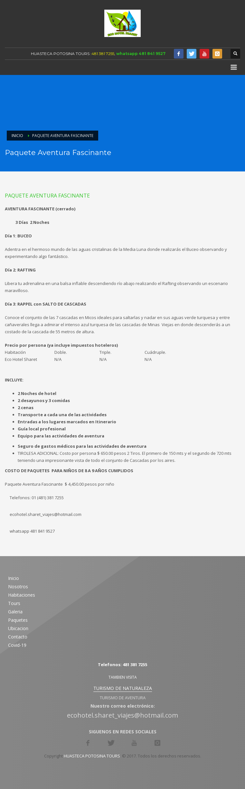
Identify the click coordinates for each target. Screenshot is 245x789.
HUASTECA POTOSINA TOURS (60, 53)
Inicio (17, 135)
